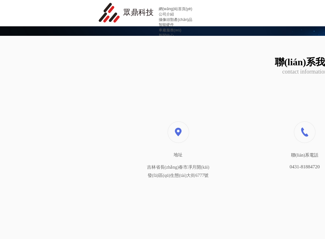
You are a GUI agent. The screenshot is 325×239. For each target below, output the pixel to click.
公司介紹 (166, 14)
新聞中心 (166, 35)
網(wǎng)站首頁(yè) (175, 9)
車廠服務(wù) (170, 30)
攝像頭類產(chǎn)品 (175, 19)
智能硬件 (166, 25)
